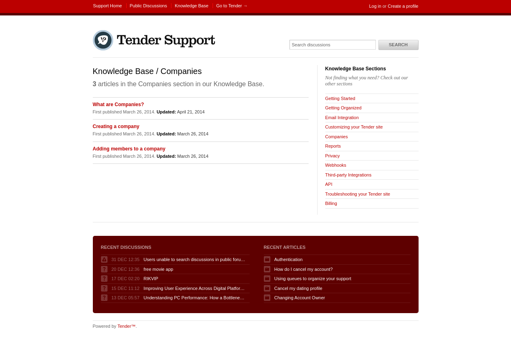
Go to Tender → (232, 5)
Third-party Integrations (348, 174)
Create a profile (403, 6)
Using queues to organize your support (312, 278)
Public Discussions (148, 5)
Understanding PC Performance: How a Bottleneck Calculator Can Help (195, 297)
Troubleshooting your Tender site (357, 194)
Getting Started (340, 98)
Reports (333, 146)
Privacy (332, 155)
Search (398, 44)
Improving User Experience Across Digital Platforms (195, 288)
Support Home (107, 5)
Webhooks (336, 165)
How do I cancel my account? (303, 269)
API (329, 184)
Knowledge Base (191, 5)
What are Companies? (118, 104)
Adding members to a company (129, 149)
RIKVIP (151, 278)
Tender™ (126, 326)
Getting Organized (343, 107)
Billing (331, 203)
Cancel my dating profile (298, 288)
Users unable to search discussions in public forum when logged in (195, 259)
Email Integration (342, 117)
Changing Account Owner (299, 297)
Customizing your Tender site (354, 126)
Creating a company (116, 126)
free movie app (158, 269)
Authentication (288, 259)
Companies (336, 136)
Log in (375, 6)
